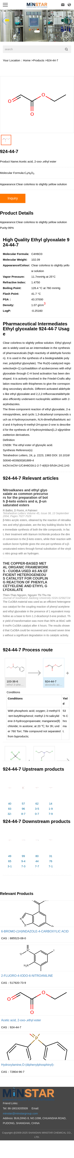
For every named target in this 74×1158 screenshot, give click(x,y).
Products (38, 60)
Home (27, 60)
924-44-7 (52, 60)
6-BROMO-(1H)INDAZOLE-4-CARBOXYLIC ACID (35, 931)
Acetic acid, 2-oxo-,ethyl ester (21, 1020)
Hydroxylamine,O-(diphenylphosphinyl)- (27, 1064)
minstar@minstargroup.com (20, 1113)
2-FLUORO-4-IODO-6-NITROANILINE (27, 975)
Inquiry (13, 198)
